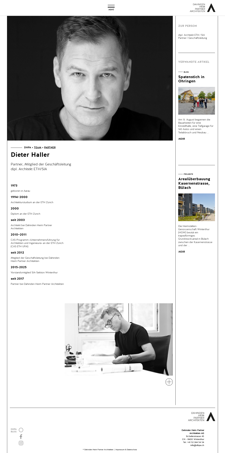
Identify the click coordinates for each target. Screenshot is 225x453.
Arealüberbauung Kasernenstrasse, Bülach (194, 183)
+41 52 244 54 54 (195, 442)
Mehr (181, 139)
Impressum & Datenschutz (126, 450)
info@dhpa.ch (197, 445)
